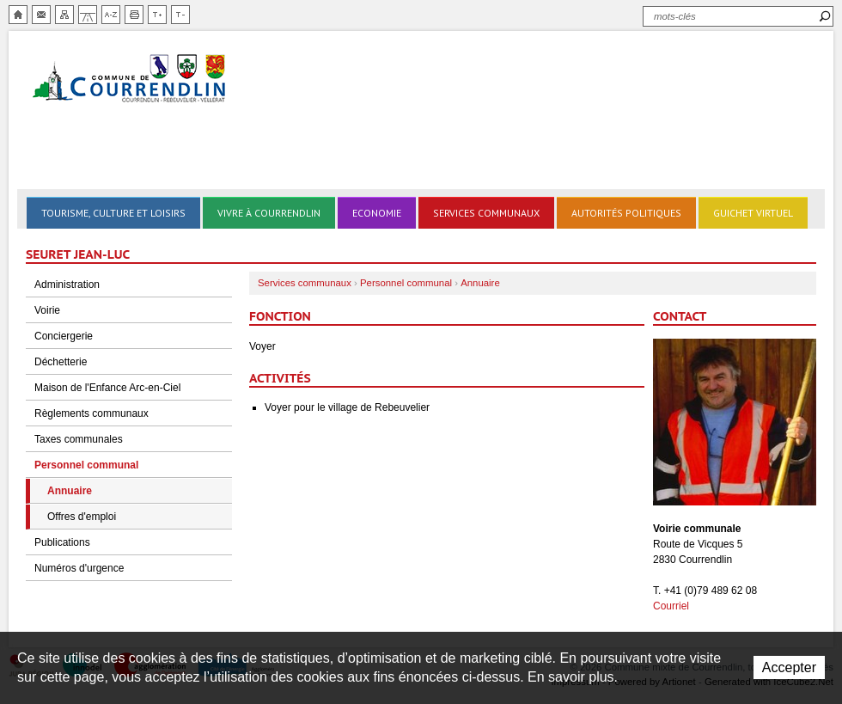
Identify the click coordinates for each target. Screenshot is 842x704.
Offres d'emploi (81, 517)
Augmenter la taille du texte (157, 14)
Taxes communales (78, 439)
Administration (67, 285)
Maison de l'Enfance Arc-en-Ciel (107, 388)
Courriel (671, 606)
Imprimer (134, 14)
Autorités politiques (626, 212)
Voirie (47, 310)
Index (110, 14)
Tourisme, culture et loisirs (113, 212)
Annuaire (69, 491)
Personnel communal (86, 465)
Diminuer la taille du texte (180, 14)
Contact (41, 14)
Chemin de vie (87, 14)
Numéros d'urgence (79, 568)
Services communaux (486, 212)
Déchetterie (60, 362)
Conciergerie (63, 336)
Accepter (789, 667)
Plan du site (64, 14)
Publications (62, 542)
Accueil (18, 14)
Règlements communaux (91, 413)
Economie (376, 212)
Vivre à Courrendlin (268, 212)
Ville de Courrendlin (130, 79)
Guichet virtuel (753, 212)
